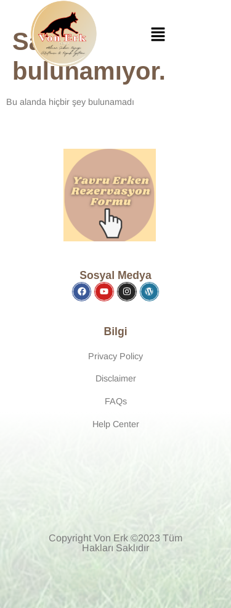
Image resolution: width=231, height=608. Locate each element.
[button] (157, 35)
